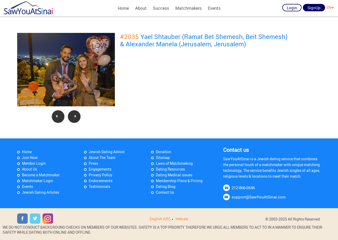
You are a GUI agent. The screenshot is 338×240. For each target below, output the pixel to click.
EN (330, 7)
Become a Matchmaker (41, 174)
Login (292, 7)
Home (123, 8)
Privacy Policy (100, 174)
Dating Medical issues (174, 174)
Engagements (100, 169)
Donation (163, 151)
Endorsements (100, 180)
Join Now (30, 157)
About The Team (102, 157)
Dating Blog (165, 186)
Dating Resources (170, 169)
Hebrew (182, 218)
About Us (29, 169)
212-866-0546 (243, 187)
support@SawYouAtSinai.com (259, 196)
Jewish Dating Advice (106, 151)
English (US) (160, 218)
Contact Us (165, 192)
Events (214, 8)
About (141, 8)
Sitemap (163, 157)
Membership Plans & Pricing (179, 180)
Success (161, 8)
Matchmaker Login (37, 180)
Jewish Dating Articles (40, 192)
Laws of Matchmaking (174, 163)
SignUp (314, 7)
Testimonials (99, 186)
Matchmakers (188, 8)
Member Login (34, 163)
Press (93, 163)
